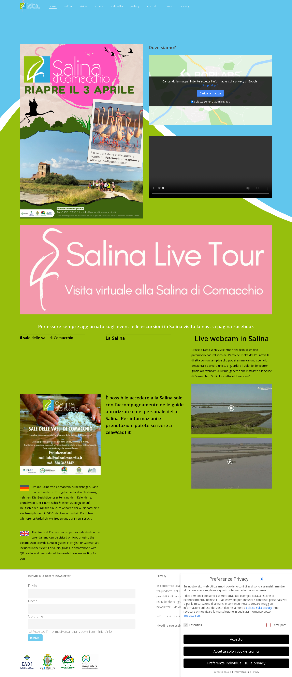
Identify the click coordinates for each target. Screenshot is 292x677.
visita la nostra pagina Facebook (219, 326)
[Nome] (81, 609)
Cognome (35, 616)
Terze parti (276, 625)
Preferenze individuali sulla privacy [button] (236, 663)
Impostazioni (192, 616)
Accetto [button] (236, 639)
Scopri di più (210, 85)
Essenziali (193, 625)
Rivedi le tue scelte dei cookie (177, 625)
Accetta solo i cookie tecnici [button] (236, 651)
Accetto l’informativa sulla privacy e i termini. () (70, 631)
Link (107, 631)
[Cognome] (81, 624)
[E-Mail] (81, 593)
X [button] (262, 579)
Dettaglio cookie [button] (223, 672)
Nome (33, 601)
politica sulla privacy (259, 608)
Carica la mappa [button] (210, 93)
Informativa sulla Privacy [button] (246, 672)
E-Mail (81, 585)
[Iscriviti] (35, 637)
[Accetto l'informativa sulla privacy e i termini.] (30, 631)
